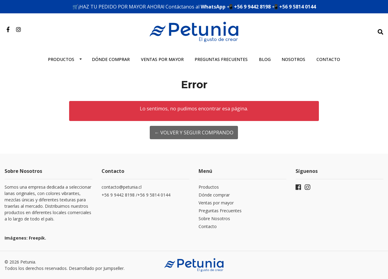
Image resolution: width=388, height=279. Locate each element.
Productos (61, 59)
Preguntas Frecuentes (220, 210)
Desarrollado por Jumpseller (96, 268)
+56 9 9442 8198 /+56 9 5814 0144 (137, 195)
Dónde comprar (111, 59)
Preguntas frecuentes (221, 59)
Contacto (328, 59)
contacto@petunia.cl (122, 187)
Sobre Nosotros (214, 218)
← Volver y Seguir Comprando (193, 132)
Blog (265, 59)
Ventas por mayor (162, 59)
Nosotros (293, 59)
